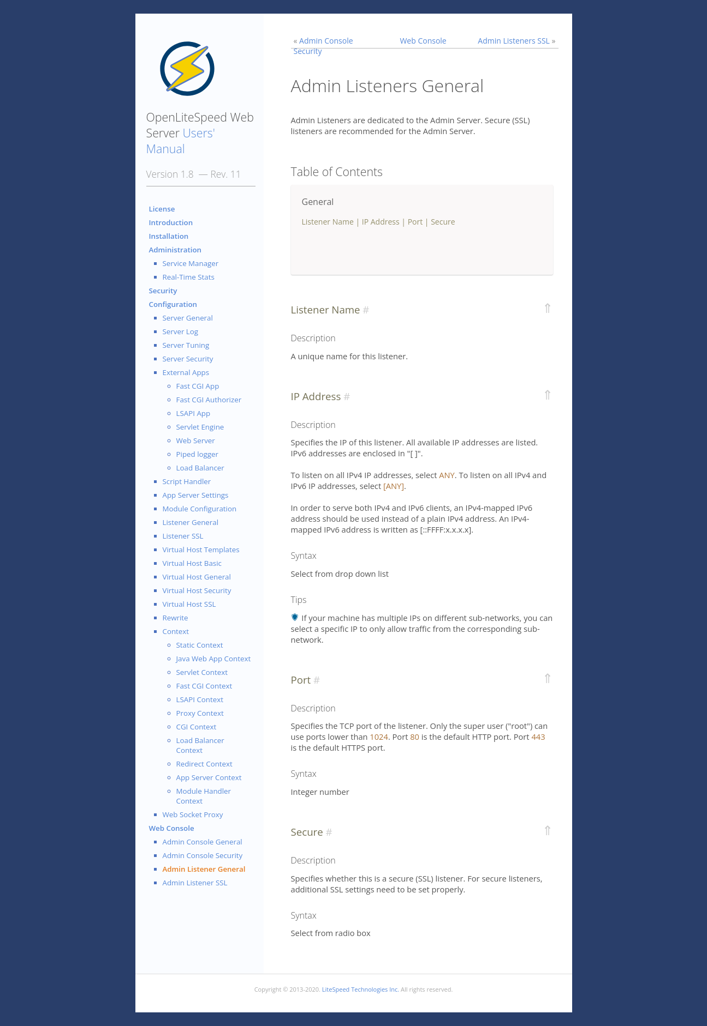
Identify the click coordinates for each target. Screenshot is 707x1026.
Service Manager (191, 263)
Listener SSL (183, 536)
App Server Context (209, 777)
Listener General (191, 522)
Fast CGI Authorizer (209, 400)
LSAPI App (193, 413)
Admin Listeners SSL (514, 40)
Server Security (188, 359)
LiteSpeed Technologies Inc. (360, 989)
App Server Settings (196, 495)
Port (415, 221)
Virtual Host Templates (201, 549)
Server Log (181, 331)
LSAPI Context (199, 699)
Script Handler (187, 481)
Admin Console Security (203, 855)
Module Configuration (200, 509)
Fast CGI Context (204, 686)
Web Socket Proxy (193, 814)
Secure (443, 221)
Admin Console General (202, 842)
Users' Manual (180, 140)
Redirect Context (204, 764)
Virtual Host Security (197, 590)
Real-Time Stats (189, 277)
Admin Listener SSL (195, 883)
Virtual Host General (197, 577)
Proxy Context (200, 713)
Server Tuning (186, 345)
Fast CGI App (197, 386)
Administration (175, 250)
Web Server (195, 440)
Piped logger (197, 454)
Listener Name (328, 221)
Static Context (199, 645)
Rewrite (175, 618)
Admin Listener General (204, 869)
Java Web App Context (213, 658)
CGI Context (196, 727)
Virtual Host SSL (189, 604)
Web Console (171, 828)
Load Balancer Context (200, 745)
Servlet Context (202, 672)
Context (176, 631)
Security (163, 290)
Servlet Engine (200, 427)
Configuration (173, 304)
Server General (188, 318)
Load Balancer (200, 468)
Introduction (171, 222)
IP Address (381, 221)
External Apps (186, 372)
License (162, 209)
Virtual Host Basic (192, 563)
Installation (169, 236)
